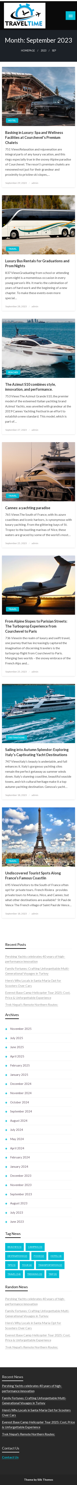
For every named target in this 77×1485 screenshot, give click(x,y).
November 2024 (21, 1093)
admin (35, 182)
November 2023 (21, 1185)
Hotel (12, 120)
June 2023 (17, 1221)
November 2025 (21, 1028)
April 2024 (17, 1148)
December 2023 (20, 1175)
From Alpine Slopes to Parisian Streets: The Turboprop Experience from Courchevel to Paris (36, 626)
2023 (43, 50)
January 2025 (19, 1074)
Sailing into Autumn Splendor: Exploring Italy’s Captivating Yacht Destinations (37, 752)
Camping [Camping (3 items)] (35, 1246)
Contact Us (10, 1457)
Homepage (28, 50)
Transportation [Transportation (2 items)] (50, 1265)
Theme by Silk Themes (38, 1479)
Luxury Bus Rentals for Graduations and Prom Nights (37, 263)
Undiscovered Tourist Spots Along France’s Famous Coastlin (33, 875)
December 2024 (20, 1083)
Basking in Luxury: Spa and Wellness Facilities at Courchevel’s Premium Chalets (34, 137)
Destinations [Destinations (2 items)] (17, 1255)
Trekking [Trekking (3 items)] (34, 1274)
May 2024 (17, 1139)
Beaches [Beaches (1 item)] (14, 1246)
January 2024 (19, 1166)
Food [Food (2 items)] (39, 1255)
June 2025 (17, 1047)
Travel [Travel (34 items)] (14, 1274)
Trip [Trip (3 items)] (53, 1274)
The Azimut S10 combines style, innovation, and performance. (30, 386)
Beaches (13, 372)
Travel (12, 249)
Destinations (16, 737)
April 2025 (17, 1056)
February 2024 (20, 1157)
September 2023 (21, 1194)
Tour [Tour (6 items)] (27, 1265)
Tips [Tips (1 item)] (11, 1265)
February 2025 (20, 1065)
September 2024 (21, 1111)
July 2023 (16, 1212)
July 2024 (16, 1129)
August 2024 (18, 1120)
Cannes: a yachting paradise (27, 508)
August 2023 (18, 1203)
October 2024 (19, 1102)
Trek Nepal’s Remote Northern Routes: (31, 1004)
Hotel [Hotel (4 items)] (56, 1255)
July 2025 (16, 1038)
